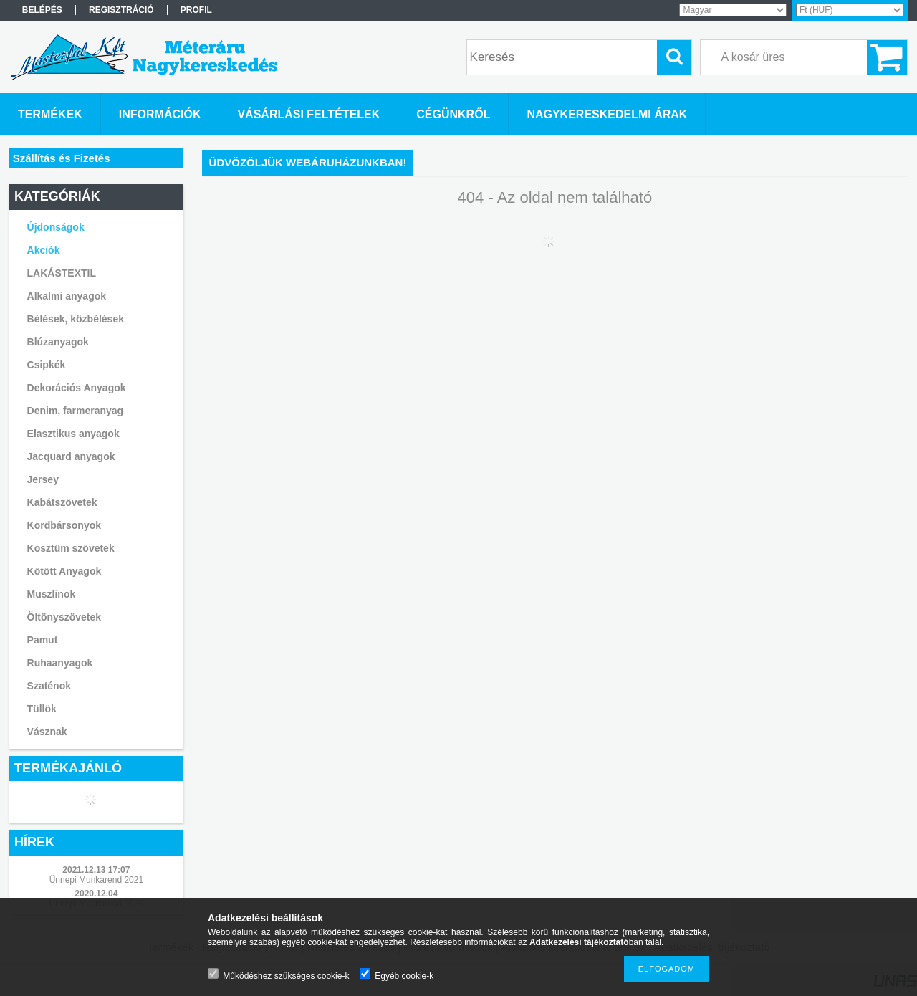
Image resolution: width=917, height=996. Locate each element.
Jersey (43, 479)
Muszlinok (51, 594)
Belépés (42, 10)
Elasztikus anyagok (73, 433)
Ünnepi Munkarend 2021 (96, 880)
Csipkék (46, 364)
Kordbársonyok (64, 525)
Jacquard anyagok (71, 456)
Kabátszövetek (62, 502)
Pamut (42, 640)
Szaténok (49, 685)
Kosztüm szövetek (71, 548)
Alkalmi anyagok (67, 296)
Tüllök (42, 708)
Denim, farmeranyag (75, 410)
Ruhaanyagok (60, 663)
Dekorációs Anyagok (76, 387)
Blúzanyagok (58, 342)
